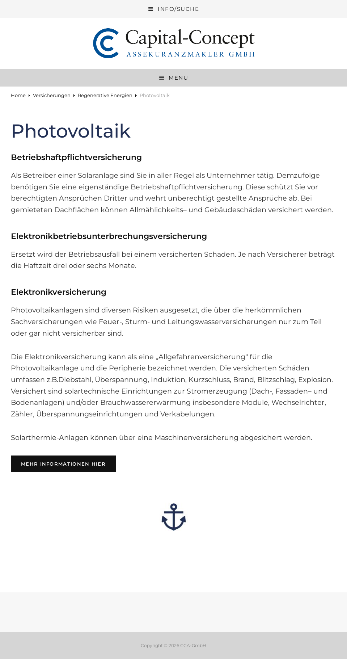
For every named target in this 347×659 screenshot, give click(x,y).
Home (18, 95)
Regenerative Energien (105, 95)
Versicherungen (52, 95)
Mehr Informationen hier (68, 463)
